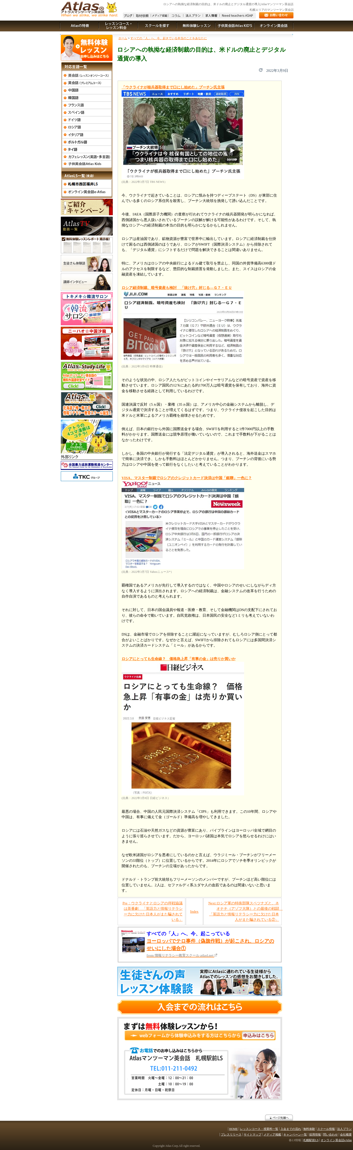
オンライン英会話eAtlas (336, 1140)
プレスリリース (231, 1134)
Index (194, 911)
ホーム (122, 38)
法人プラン (344, 1129)
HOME (233, 1129)
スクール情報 (326, 1129)
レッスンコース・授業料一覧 (259, 1129)
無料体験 (309, 1129)
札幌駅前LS (310, 1140)
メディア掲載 (272, 1134)
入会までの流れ (290, 1129)
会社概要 (346, 1134)
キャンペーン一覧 (295, 1134)
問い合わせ (330, 1134)
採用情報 (315, 1134)
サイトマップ (252, 1134)
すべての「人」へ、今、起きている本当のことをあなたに (168, 38)
